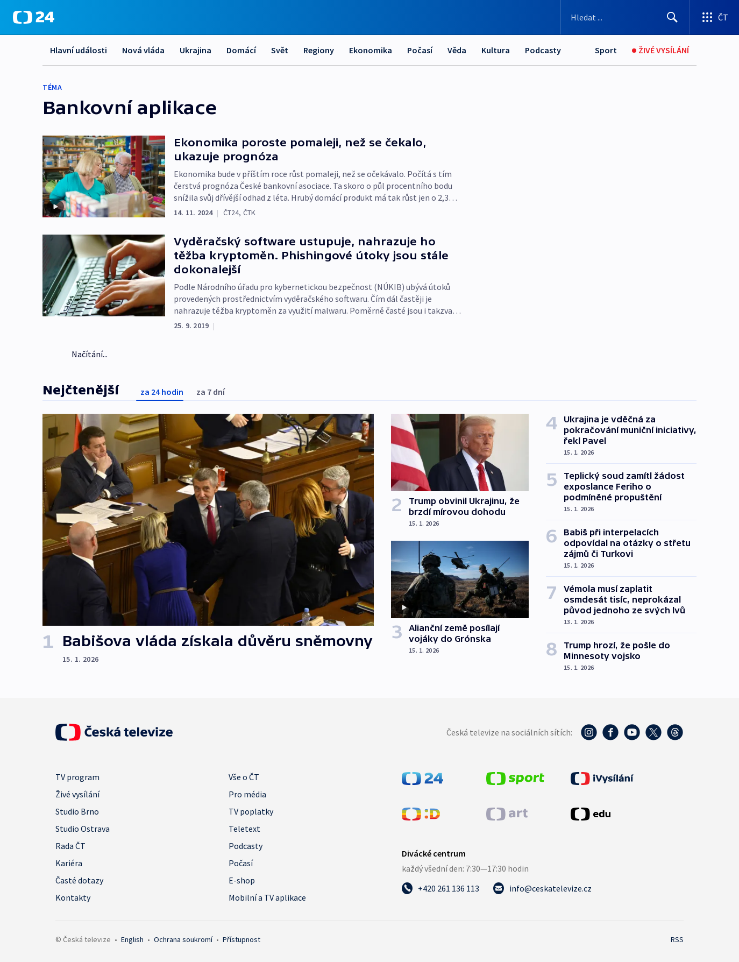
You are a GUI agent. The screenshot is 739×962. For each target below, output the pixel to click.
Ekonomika (370, 50)
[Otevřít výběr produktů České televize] (714, 17)
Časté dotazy (79, 880)
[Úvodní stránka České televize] (114, 732)
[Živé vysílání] (660, 50)
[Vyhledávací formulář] (625, 17)
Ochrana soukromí (183, 939)
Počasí (419, 50)
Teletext (244, 828)
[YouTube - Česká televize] (632, 732)
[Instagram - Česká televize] (589, 732)
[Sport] (605, 50)
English (132, 939)
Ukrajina (195, 50)
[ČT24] (33, 17)
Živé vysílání (77, 794)
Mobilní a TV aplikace (267, 897)
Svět (279, 50)
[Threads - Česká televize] (675, 732)
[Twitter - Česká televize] (653, 732)
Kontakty (72, 897)
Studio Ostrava (82, 828)
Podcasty (543, 50)
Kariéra (68, 863)
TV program (77, 777)
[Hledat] (672, 17)
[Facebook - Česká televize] (610, 732)
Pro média (247, 794)
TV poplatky (251, 811)
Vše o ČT (244, 777)
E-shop (242, 880)
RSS (677, 939)
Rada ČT (70, 845)
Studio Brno (77, 811)
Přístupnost (241, 939)
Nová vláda (143, 50)
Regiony (318, 50)
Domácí (241, 50)
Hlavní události (78, 50)
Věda (456, 50)
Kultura (495, 50)
